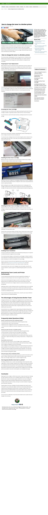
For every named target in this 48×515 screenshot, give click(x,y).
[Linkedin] (20, 404)
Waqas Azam (15, 404)
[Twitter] (3, 27)
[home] (3, 3)
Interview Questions (12, 6)
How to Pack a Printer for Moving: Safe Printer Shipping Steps (41, 52)
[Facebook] (1, 27)
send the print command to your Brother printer (16, 262)
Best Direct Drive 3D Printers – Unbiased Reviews (40, 41)
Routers (31, 6)
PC (24, 6)
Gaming (7, 6)
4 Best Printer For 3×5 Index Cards (40, 44)
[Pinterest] (6, 27)
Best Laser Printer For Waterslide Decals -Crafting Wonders (40, 46)
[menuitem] (3, 3)
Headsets (21, 6)
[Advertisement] (24, 16)
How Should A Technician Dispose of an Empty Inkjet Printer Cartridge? (39, 49)
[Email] (7, 27)
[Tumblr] (4, 27)
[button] (10, 3)
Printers (27, 6)
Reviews (18, 6)
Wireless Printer (35, 6)
